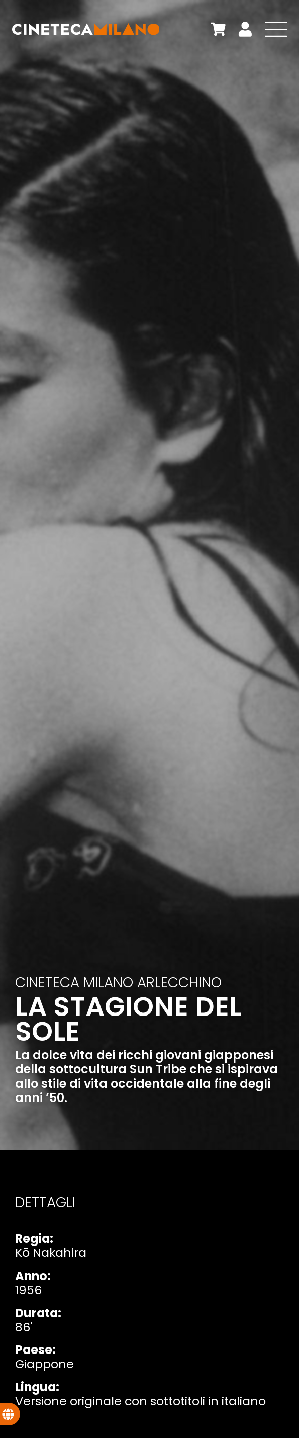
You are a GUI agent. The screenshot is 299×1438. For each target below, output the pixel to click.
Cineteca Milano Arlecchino (118, 982)
